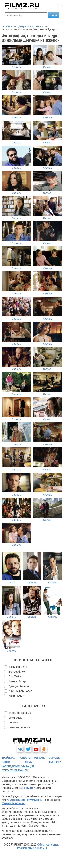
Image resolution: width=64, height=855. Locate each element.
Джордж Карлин (19, 686)
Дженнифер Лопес (20, 690)
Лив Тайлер (16, 676)
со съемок (15, 717)
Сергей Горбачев (13, 803)
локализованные (19, 727)
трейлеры (8, 757)
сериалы (55, 757)
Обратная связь (48, 844)
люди (28, 762)
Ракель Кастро (18, 681)
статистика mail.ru (15, 770)
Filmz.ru (27, 787)
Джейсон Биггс (18, 666)
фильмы (39, 757)
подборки (54, 762)
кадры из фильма (20, 712)
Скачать (16, 67)
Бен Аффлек (17, 671)
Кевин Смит (16, 695)
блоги (6, 762)
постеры (14, 722)
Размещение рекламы (32, 848)
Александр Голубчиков (25, 799)
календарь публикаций (18, 766)
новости (25, 757)
